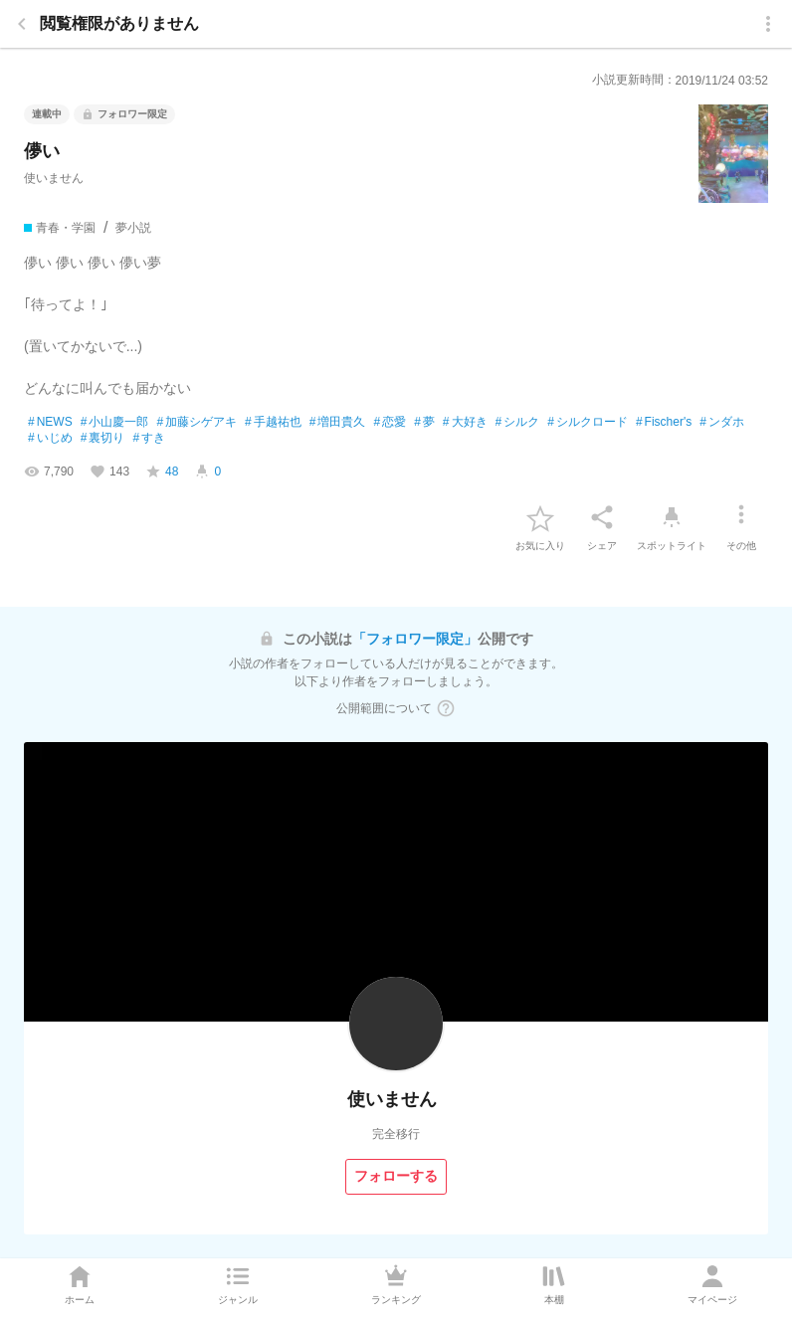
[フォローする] (396, 1177)
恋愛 (389, 423)
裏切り (103, 439)
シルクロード (587, 423)
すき (148, 439)
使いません (54, 178)
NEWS (50, 423)
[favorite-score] (161, 471)
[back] (22, 24)
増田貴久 (337, 423)
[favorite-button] (540, 517)
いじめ (50, 439)
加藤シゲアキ (196, 423)
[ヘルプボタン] (446, 708)
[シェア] (602, 517)
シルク (517, 423)
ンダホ (721, 423)
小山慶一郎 (115, 423)
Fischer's (664, 423)
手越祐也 (273, 423)
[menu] (768, 24)
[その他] (741, 517)
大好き (465, 423)
